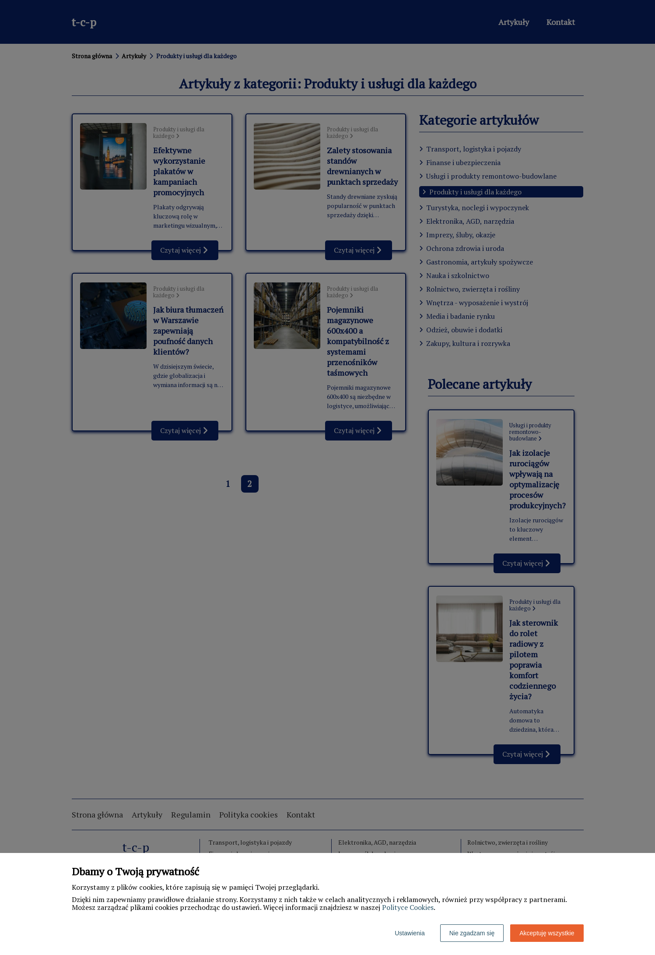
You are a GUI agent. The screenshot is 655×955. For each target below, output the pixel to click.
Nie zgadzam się (472, 933)
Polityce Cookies (408, 907)
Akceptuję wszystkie (546, 933)
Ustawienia (409, 933)
